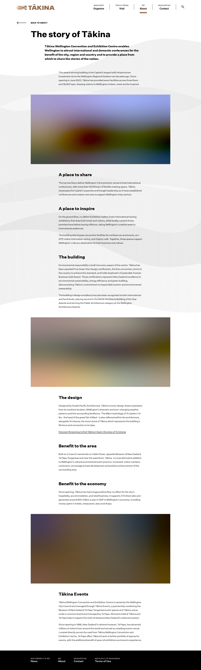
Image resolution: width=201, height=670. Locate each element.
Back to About (39, 23)
